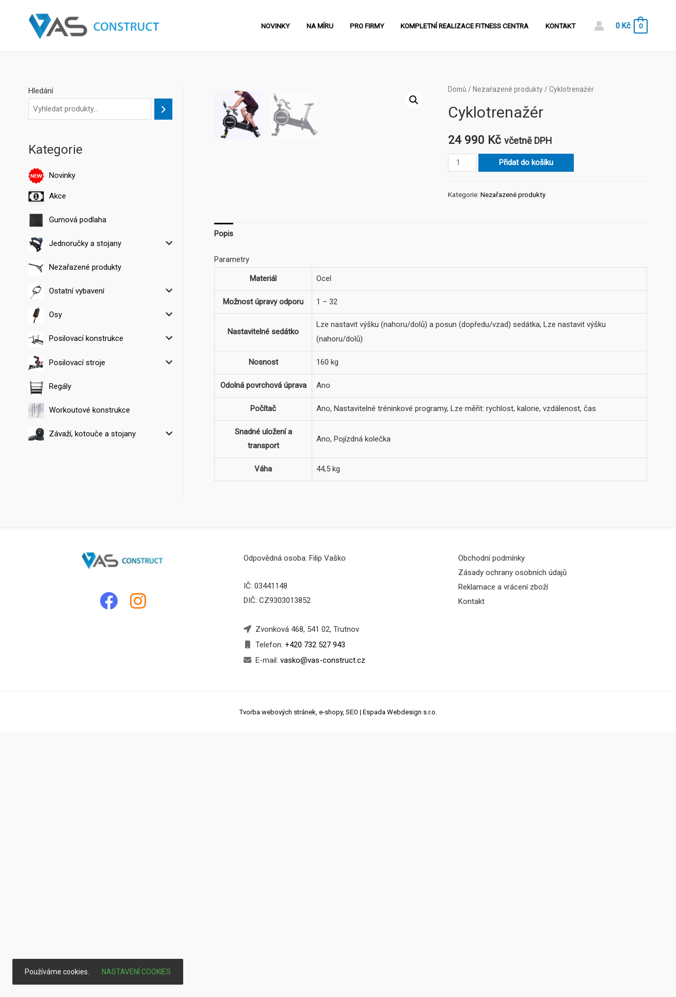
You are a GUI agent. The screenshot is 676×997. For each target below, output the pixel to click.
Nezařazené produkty (85, 267)
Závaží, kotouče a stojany (92, 433)
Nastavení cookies (136, 971)
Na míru (329, 26)
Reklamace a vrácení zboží (503, 851)
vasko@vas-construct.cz (321, 924)
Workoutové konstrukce (89, 410)
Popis (223, 497)
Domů (457, 89)
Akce (57, 196)
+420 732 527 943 (315, 909)
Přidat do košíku (526, 162)
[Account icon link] (599, 26)
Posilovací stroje (77, 362)
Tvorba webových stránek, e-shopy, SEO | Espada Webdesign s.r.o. (338, 976)
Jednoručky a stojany (85, 243)
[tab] (223, 498)
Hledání (40, 90)
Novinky (287, 26)
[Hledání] (163, 109)
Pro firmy (374, 26)
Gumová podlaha (77, 219)
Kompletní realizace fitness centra (469, 26)
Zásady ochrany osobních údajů (512, 837)
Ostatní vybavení (76, 291)
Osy (55, 314)
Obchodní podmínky (491, 822)
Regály (60, 386)
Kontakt (561, 26)
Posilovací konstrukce (86, 338)
